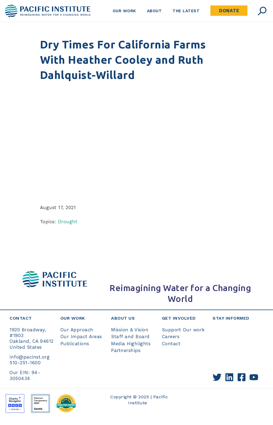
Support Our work (183, 329)
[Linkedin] (229, 377)
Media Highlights (131, 343)
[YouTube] (253, 377)
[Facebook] (241, 377)
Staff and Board (130, 336)
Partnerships (125, 350)
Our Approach (76, 329)
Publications (74, 343)
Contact (171, 343)
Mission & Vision (129, 329)
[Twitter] (217, 377)
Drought (68, 221)
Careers (171, 336)
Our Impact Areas (81, 336)
